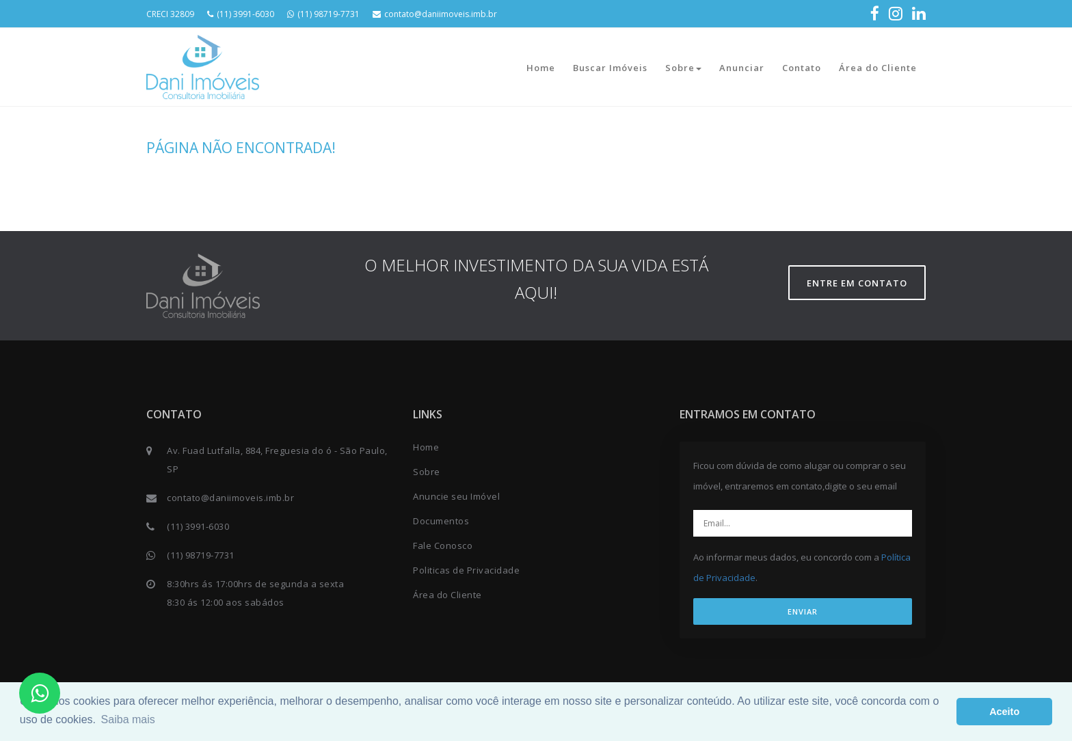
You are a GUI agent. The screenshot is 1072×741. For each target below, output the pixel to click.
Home (540, 68)
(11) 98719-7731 (323, 14)
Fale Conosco (442, 545)
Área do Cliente (878, 68)
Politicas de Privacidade (466, 570)
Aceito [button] (1004, 711)
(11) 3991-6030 (240, 14)
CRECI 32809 (170, 14)
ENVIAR (803, 611)
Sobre (683, 68)
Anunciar (741, 68)
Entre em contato (857, 283)
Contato (801, 68)
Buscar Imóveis (610, 68)
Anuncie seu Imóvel (456, 496)
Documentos (441, 521)
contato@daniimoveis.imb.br (435, 14)
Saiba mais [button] (128, 719)
